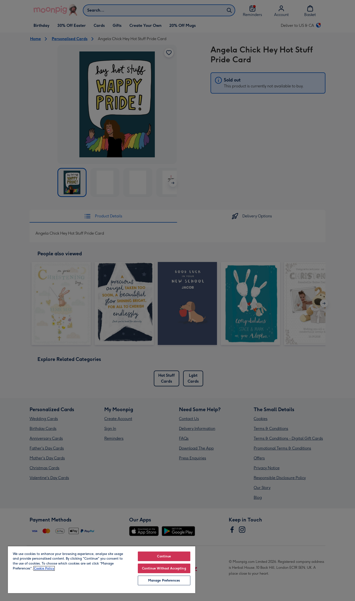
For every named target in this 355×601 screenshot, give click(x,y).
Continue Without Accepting (164, 568)
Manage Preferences (164, 580)
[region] (101, 569)
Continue (164, 556)
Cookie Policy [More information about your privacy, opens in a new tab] (44, 568)
